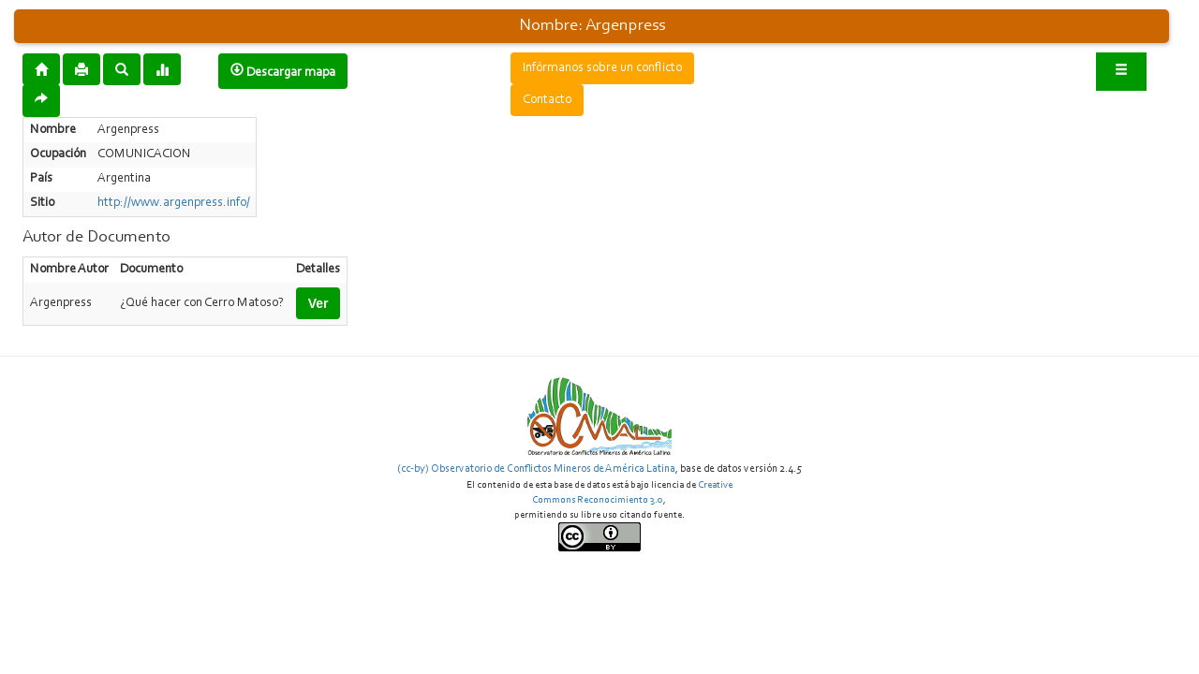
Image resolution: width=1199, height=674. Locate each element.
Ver (318, 303)
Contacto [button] (547, 100)
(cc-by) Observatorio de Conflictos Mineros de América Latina (536, 469)
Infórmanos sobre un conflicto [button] (602, 68)
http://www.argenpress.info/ (173, 203)
